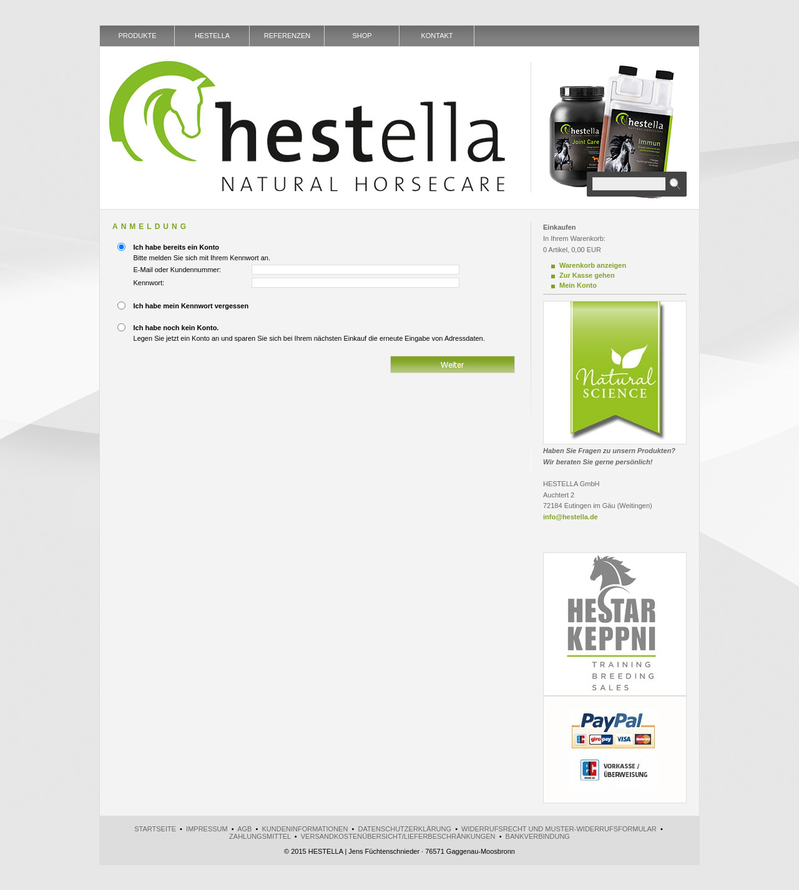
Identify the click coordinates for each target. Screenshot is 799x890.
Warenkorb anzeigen (592, 265)
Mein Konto (578, 285)
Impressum (207, 829)
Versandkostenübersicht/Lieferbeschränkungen (398, 836)
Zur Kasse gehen (587, 275)
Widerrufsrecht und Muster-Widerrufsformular (559, 829)
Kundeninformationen (305, 829)
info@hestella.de (570, 517)
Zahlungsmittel (260, 836)
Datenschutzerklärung (404, 829)
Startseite (155, 829)
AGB (244, 829)
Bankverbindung (538, 836)
